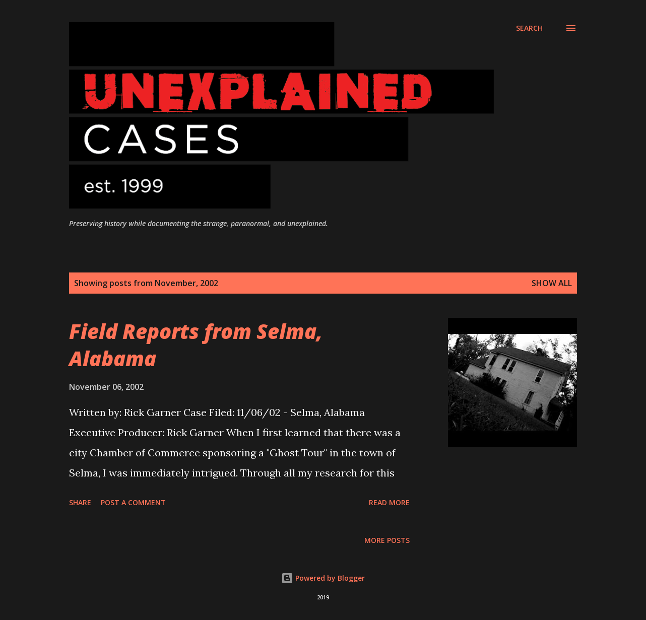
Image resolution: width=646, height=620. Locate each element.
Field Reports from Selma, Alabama (195, 344)
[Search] (529, 28)
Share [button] (80, 502)
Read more (389, 502)
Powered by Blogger (323, 578)
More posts (387, 540)
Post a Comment (133, 502)
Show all (552, 283)
